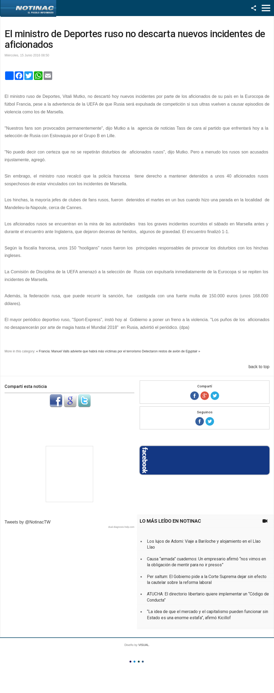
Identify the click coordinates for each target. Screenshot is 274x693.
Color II (134, 662)
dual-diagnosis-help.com (121, 527)
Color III (139, 662)
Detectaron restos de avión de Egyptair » (171, 351)
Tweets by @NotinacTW (28, 522)
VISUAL (143, 644)
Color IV (143, 662)
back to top (259, 366)
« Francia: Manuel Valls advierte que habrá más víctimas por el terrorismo (88, 351)
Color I (130, 662)
